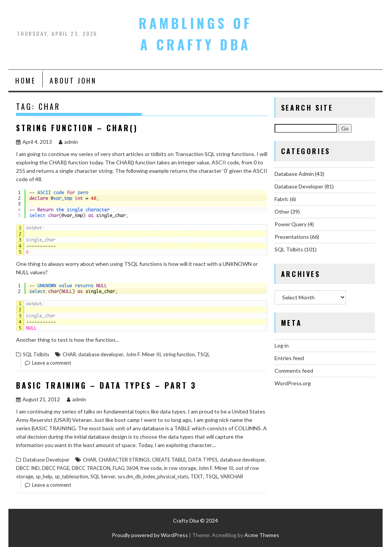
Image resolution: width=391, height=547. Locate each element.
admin (68, 142)
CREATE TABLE (169, 460)
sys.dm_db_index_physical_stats (153, 476)
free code (151, 468)
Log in (282, 345)
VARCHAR (231, 476)
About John (73, 80)
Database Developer (46, 460)
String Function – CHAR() (77, 128)
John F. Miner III (143, 354)
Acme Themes (261, 535)
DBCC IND (28, 468)
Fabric (282, 199)
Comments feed (294, 370)
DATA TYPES (203, 460)
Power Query (291, 224)
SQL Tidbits (36, 354)
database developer (100, 354)
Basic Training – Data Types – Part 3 (106, 385)
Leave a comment (51, 363)
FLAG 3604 (125, 468)
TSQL (203, 354)
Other (282, 211)
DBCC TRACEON (91, 468)
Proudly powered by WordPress (150, 535)
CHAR (69, 354)
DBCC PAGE (55, 468)
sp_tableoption (71, 476)
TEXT (197, 476)
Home (25, 80)
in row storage (180, 468)
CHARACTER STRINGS (124, 460)
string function (179, 354)
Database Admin (294, 174)
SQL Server (102, 476)
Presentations (292, 236)
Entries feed (289, 358)
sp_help (44, 476)
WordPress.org (293, 383)
